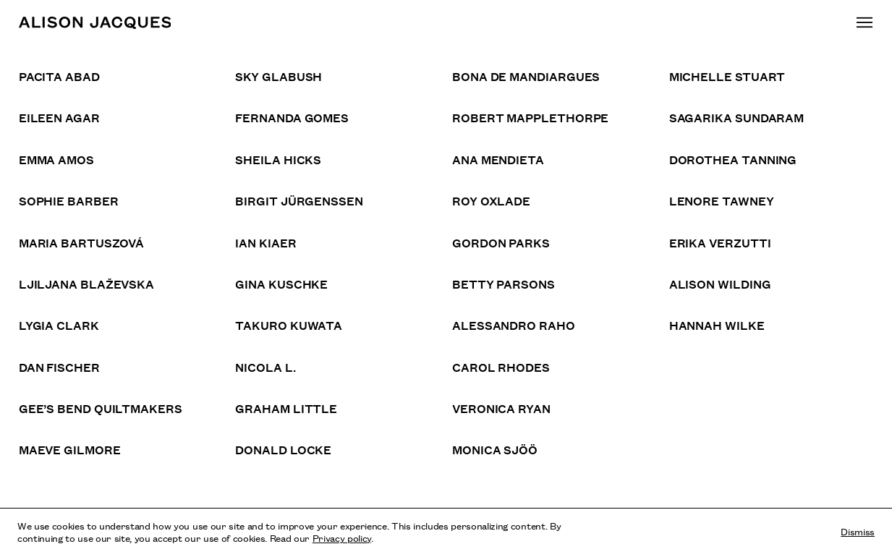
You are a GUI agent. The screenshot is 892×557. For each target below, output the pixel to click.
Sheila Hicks (278, 159)
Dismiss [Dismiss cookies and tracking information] (858, 531)
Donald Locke (283, 449)
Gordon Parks (501, 242)
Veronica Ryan (501, 408)
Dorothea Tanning (733, 159)
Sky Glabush (278, 76)
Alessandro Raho (513, 325)
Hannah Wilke (717, 325)
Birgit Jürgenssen (299, 200)
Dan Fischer (59, 367)
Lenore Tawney (721, 200)
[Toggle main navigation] (864, 22)
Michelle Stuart (727, 76)
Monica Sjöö (495, 449)
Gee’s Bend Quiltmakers (100, 408)
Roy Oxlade (491, 200)
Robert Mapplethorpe (530, 117)
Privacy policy (342, 537)
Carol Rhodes (501, 367)
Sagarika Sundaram (736, 117)
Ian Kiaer (265, 242)
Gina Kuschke (281, 284)
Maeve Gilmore (70, 449)
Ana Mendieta (498, 159)
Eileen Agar (59, 117)
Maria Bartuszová (82, 242)
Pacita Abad (59, 76)
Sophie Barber (69, 200)
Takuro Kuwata (288, 325)
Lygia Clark (59, 325)
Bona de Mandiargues (526, 76)
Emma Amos (56, 159)
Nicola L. (265, 367)
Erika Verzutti (720, 242)
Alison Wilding (720, 284)
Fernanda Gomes (292, 117)
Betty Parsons (503, 284)
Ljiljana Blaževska (86, 284)
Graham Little (286, 408)
